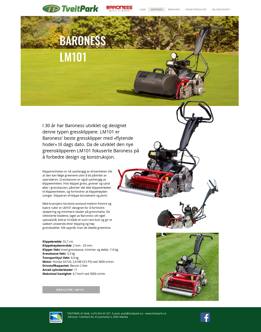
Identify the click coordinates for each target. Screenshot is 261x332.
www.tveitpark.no (155, 313)
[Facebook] (205, 317)
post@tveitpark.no (132, 313)
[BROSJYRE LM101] (71, 289)
